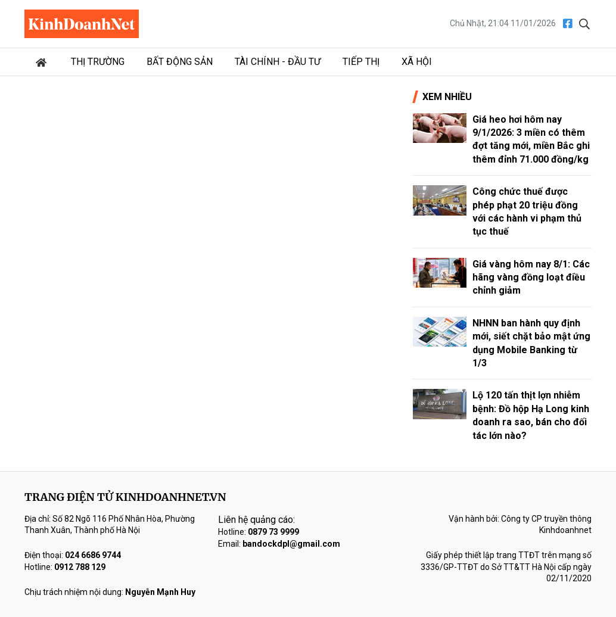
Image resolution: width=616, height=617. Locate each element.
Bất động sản (180, 61)
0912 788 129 (79, 567)
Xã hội (417, 61)
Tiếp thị (361, 61)
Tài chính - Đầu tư (278, 61)
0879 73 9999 (273, 532)
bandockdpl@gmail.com (291, 544)
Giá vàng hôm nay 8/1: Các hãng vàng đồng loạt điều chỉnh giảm (531, 277)
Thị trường (98, 61)
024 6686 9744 (93, 555)
